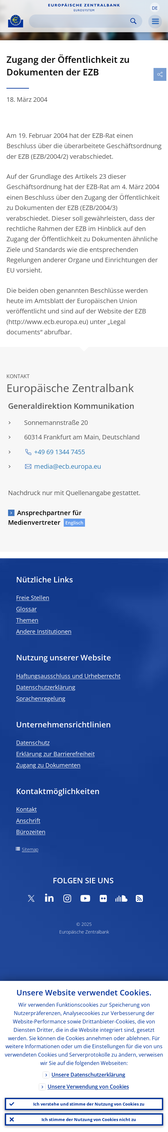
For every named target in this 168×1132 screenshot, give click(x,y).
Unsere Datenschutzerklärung (88, 1074)
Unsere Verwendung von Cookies (88, 1086)
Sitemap (30, 849)
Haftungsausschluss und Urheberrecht (68, 676)
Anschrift (28, 820)
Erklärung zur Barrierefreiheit (55, 754)
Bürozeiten (30, 832)
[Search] (80, 21)
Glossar (26, 609)
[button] (155, 7)
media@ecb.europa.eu (67, 466)
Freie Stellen (32, 597)
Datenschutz (33, 742)
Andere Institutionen (43, 631)
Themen (27, 620)
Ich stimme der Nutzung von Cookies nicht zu (89, 1119)
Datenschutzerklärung (45, 687)
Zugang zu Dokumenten (48, 765)
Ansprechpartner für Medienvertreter (45, 517)
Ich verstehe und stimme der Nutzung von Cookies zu (89, 1104)
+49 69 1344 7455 (59, 451)
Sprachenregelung (40, 698)
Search (133, 21)
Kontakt (26, 809)
